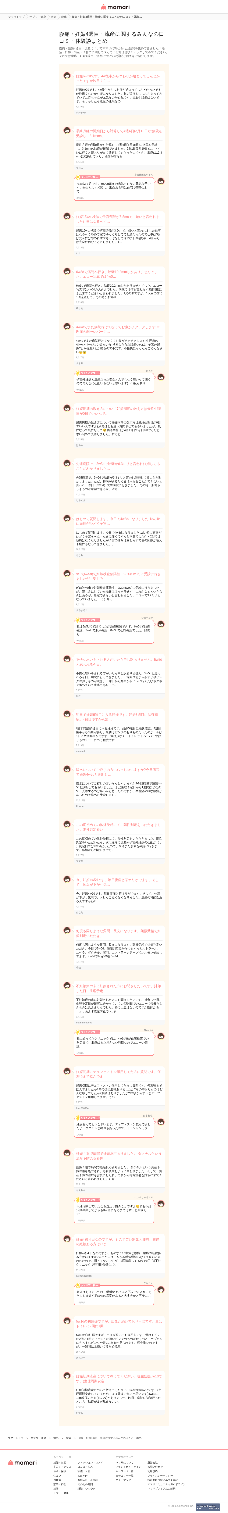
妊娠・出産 (59, 1462)
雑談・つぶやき (86, 1488)
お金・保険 (59, 1471)
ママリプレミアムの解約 (161, 1488)
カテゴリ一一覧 (124, 1475)
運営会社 (152, 1462)
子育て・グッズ (62, 1466)
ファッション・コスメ (90, 1462)
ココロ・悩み (85, 1466)
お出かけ (83, 1475)
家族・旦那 (84, 1471)
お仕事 (57, 1479)
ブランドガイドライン (128, 1466)
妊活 (55, 1488)
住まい (57, 1475)
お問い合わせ (155, 1466)
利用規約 (152, 1471)
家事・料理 (59, 1484)
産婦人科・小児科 (88, 1479)
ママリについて (124, 1462)
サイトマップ (123, 1479)
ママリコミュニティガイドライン (166, 1484)
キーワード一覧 (124, 1471)
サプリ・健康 (61, 1493)
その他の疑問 (85, 1484)
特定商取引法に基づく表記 (162, 1479)
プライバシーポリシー (160, 1475)
